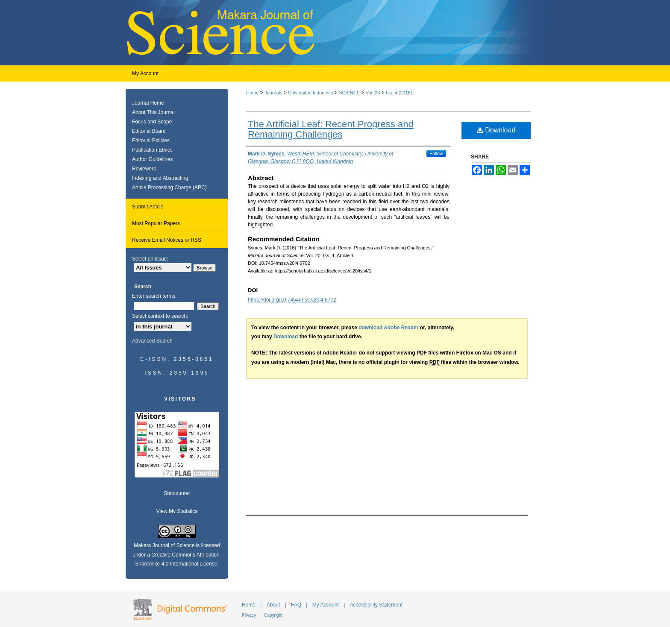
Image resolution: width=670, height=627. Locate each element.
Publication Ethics (152, 150)
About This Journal (153, 112)
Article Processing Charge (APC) (169, 187)
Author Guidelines (152, 159)
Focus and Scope (152, 122)
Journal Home (148, 103)
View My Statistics (176, 511)
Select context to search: (160, 316)
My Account (325, 605)
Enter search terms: (154, 296)
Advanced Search (152, 341)
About (273, 605)
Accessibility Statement (376, 605)
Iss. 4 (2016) (399, 92)
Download (496, 130)
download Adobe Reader (388, 328)
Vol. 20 (373, 92)
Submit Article (147, 207)
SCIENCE (349, 92)
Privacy (249, 615)
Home (252, 92)
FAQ (296, 605)
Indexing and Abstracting (160, 178)
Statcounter (177, 493)
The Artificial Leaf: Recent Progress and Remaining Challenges (331, 129)
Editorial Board (149, 131)
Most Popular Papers (156, 223)
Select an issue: (150, 259)
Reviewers (144, 169)
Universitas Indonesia (310, 92)
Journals (273, 92)
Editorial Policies (151, 141)
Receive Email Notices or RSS (166, 240)
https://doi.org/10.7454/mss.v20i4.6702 (292, 300)
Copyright (273, 615)
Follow (436, 153)
